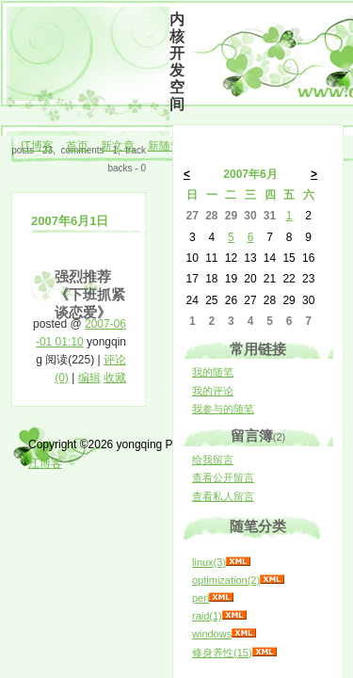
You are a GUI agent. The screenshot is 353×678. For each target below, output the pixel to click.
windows (212, 633)
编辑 (89, 377)
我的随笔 (212, 372)
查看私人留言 (223, 496)
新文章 (118, 146)
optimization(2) (226, 580)
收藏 (115, 377)
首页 (77, 146)
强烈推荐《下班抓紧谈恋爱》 (90, 294)
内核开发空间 (177, 61)
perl (200, 598)
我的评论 (212, 390)
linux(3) (209, 562)
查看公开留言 (223, 477)
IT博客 (37, 146)
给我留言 (212, 459)
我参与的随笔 (223, 408)
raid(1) (207, 616)
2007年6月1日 (69, 221)
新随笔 (165, 146)
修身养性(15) (222, 652)
